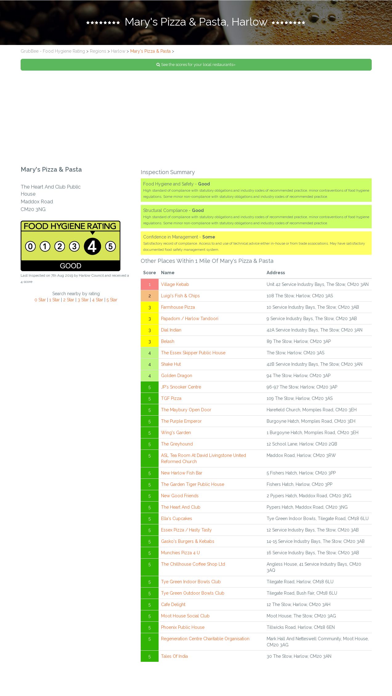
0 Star (40, 299)
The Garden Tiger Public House (192, 484)
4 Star (97, 299)
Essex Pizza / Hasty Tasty (186, 529)
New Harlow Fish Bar (181, 472)
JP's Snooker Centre (181, 387)
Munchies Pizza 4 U (180, 552)
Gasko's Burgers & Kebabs (187, 541)
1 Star (54, 299)
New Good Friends (180, 495)
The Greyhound (177, 444)
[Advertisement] (196, 118)
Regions (98, 51)
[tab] (196, 22)
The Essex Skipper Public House (193, 352)
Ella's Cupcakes (176, 518)
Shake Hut (171, 364)
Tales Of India (174, 656)
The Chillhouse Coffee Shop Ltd (193, 564)
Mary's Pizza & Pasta (150, 51)
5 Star (112, 299)
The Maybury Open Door (186, 409)
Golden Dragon (176, 375)
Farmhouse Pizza (178, 307)
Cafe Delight (173, 604)
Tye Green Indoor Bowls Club (191, 581)
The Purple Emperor (181, 421)
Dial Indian (171, 330)
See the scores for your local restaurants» (196, 64)
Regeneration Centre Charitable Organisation (205, 638)
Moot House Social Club (185, 615)
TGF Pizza (171, 398)
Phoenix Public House (182, 627)
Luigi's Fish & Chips (180, 295)
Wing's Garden (176, 432)
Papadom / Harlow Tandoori (189, 318)
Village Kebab (175, 284)
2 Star (68, 299)
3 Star (83, 299)
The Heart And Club (180, 507)
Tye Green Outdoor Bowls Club (192, 593)
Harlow (118, 51)
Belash (167, 341)
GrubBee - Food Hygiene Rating (53, 51)
